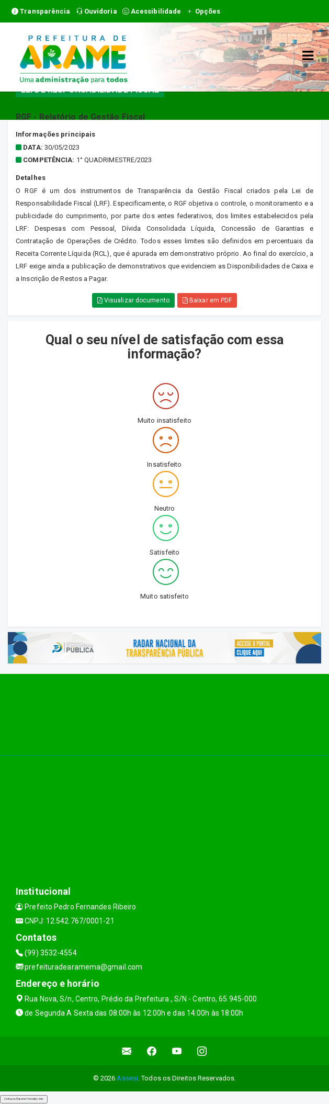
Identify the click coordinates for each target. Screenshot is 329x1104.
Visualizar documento (133, 300)
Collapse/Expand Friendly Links (23, 1098)
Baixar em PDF (207, 300)
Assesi (127, 1078)
